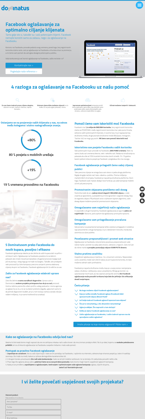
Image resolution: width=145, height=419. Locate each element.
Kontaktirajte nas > (23, 65)
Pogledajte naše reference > (23, 71)
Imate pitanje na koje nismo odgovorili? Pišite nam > (102, 324)
